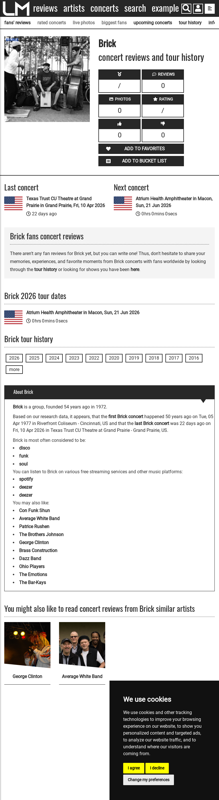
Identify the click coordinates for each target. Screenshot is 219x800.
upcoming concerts (152, 22)
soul (23, 464)
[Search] (186, 9)
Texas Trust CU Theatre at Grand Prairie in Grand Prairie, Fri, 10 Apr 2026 (65, 202)
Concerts (104, 7)
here (135, 269)
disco (24, 448)
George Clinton (34, 542)
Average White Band (39, 518)
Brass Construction (38, 550)
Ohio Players (31, 566)
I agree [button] (134, 768)
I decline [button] (157, 768)
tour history (190, 22)
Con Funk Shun (34, 510)
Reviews (45, 7)
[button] (198, 9)
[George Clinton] (27, 645)
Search (135, 7)
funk (23, 456)
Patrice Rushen (34, 526)
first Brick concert (125, 416)
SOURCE (12, 40)
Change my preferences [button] (148, 779)
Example (165, 7)
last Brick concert (152, 423)
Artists (74, 7)
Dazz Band (30, 558)
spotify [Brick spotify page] (26, 479)
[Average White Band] (82, 645)
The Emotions (33, 574)
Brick (107, 43)
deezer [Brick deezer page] (25, 487)
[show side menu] (210, 9)
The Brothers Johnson (41, 534)
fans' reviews (17, 22)
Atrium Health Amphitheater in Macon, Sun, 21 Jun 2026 (174, 202)
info (212, 22)
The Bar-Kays (32, 582)
